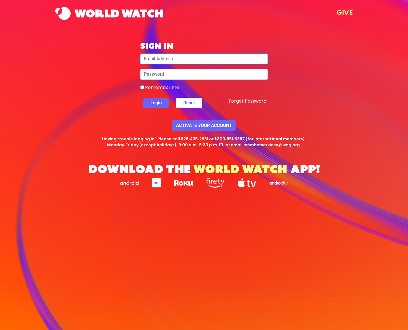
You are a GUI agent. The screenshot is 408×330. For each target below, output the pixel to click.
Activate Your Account (204, 125)
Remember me (159, 87)
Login (156, 102)
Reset (189, 102)
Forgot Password (247, 101)
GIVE (345, 12)
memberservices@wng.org (271, 145)
